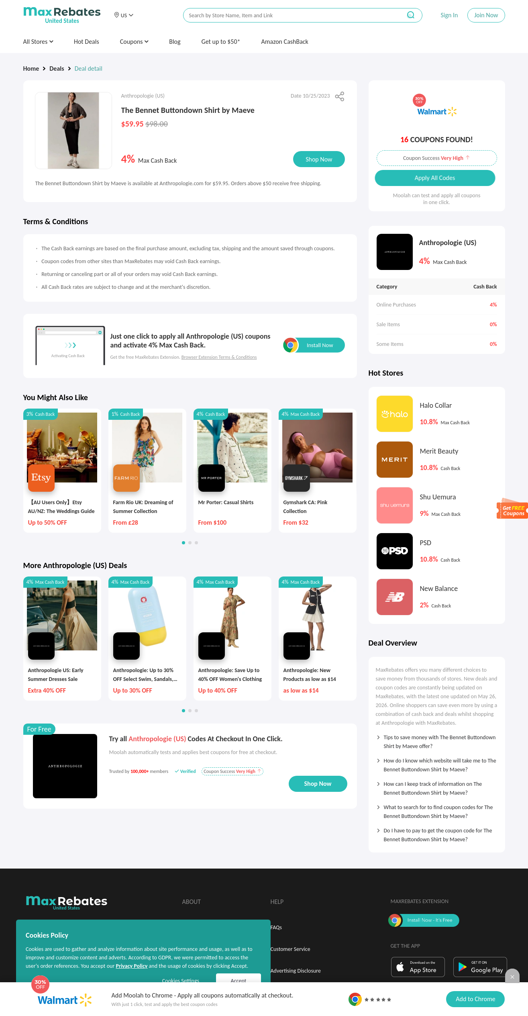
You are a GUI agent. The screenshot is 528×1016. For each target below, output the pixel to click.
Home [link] (31, 68)
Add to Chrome (475, 999)
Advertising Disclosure (296, 970)
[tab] (437, 739)
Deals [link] (56, 68)
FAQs (276, 927)
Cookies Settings (180, 980)
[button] (123, 15)
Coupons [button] (134, 41)
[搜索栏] (287, 15)
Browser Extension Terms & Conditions (219, 357)
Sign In (449, 15)
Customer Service (290, 949)
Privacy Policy (131, 966)
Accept (239, 980)
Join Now (486, 15)
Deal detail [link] (88, 68)
